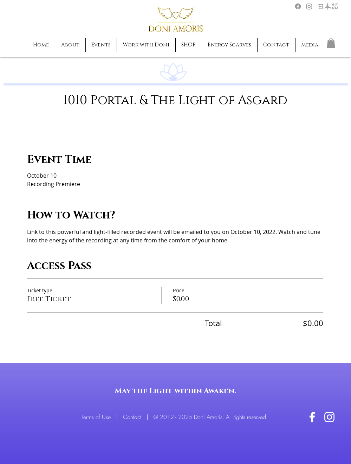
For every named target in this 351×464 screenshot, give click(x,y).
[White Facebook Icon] (312, 417)
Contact (133, 417)
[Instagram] (309, 6)
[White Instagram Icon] (329, 417)
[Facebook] (298, 6)
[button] (331, 43)
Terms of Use (97, 417)
